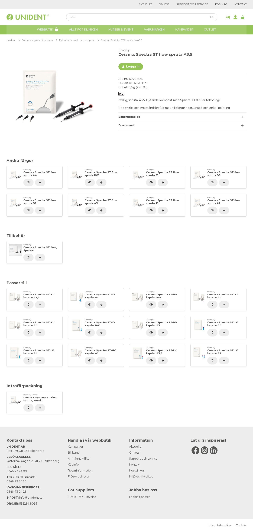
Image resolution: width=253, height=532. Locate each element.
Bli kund (74, 452)
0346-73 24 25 (16, 491)
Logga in (133, 66)
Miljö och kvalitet (141, 476)
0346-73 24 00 (17, 471)
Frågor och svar (78, 476)
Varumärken (154, 30)
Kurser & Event (121, 30)
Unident (11, 40)
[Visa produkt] (40, 182)
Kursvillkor (136, 470)
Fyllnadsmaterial (68, 40)
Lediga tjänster (139, 497)
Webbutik (48, 29)
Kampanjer (184, 30)
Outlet (210, 30)
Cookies (241, 525)
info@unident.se (31, 497)
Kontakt (240, 4)
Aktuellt (145, 4)
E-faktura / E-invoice (82, 497)
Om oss (164, 4)
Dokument (126, 125)
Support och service (192, 4)
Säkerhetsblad (129, 116)
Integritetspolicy (219, 525)
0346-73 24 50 (17, 481)
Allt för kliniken (83, 30)
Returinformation (80, 470)
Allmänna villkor (79, 458)
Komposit (89, 40)
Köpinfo (221, 4)
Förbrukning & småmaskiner (37, 40)
